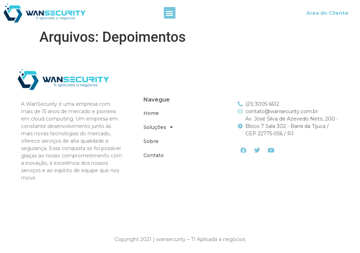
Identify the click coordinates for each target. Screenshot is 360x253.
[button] (169, 13)
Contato (153, 155)
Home (151, 113)
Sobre (151, 141)
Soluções (158, 127)
